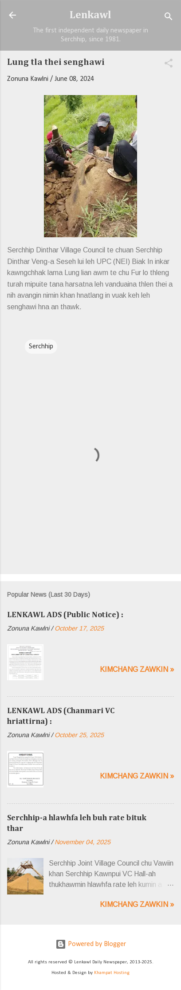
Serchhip (41, 346)
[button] (168, 65)
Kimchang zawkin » (137, 669)
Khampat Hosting (112, 972)
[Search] (168, 18)
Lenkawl (90, 15)
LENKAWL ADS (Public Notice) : (65, 615)
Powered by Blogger (90, 944)
